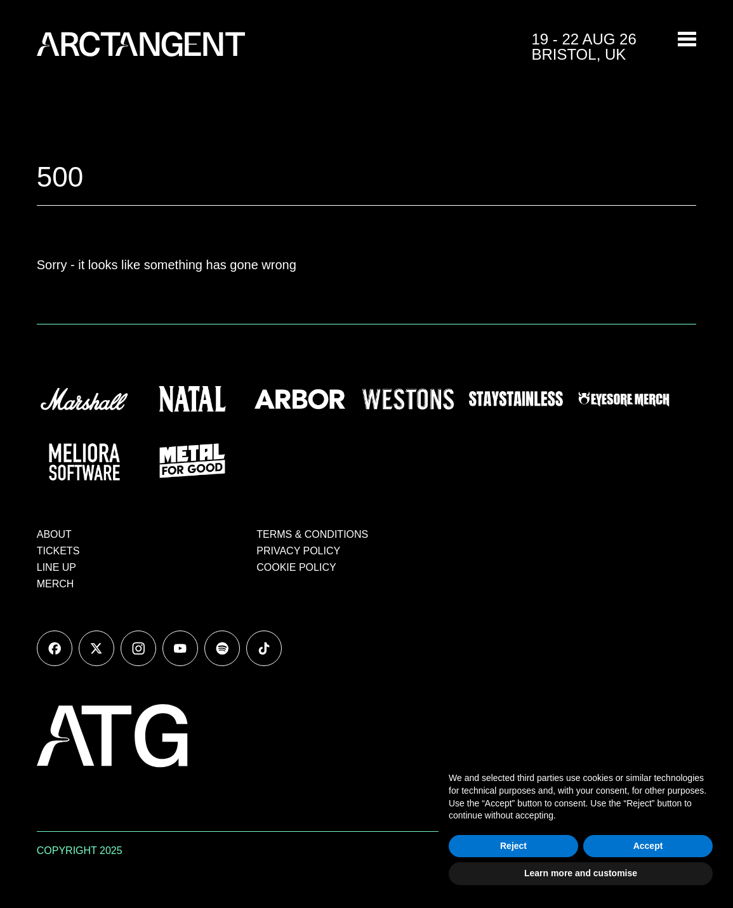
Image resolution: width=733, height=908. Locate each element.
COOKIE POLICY (296, 567)
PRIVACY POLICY (298, 550)
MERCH (55, 583)
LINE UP (56, 567)
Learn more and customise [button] (580, 873)
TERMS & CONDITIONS (312, 534)
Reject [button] (513, 846)
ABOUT (54, 534)
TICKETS (58, 550)
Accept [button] (648, 846)
